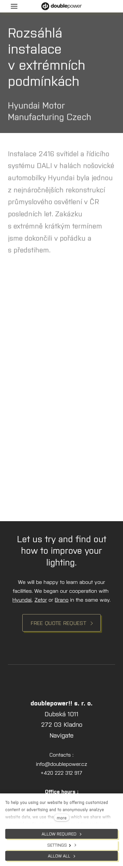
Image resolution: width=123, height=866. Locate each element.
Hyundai (21, 599)
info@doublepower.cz (61, 763)
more (62, 817)
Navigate (61, 735)
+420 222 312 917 (61, 772)
